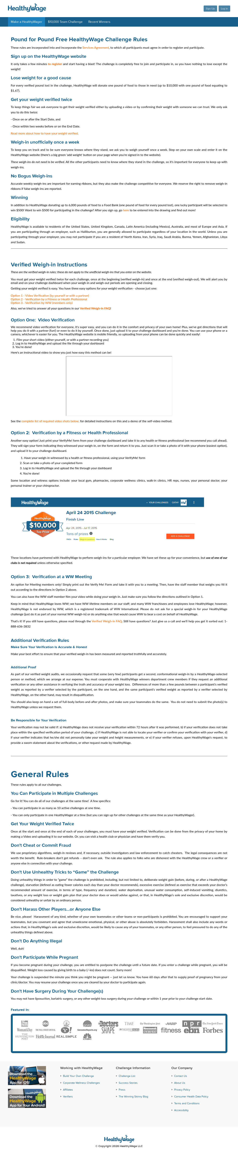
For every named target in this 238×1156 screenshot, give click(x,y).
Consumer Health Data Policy (191, 1096)
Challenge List (127, 1075)
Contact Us (180, 1075)
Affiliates (68, 1089)
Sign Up (209, 8)
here (126, 210)
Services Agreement (95, 47)
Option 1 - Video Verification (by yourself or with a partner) (50, 295)
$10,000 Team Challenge (65, 22)
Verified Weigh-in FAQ (107, 620)
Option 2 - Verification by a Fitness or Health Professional (49, 299)
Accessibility (181, 1109)
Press (122, 1089)
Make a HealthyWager (26, 22)
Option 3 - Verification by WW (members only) (42, 303)
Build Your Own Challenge (78, 1075)
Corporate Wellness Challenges (81, 1082)
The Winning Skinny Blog (133, 1096)
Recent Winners (99, 22)
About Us (179, 1082)
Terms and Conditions (187, 1102)
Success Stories (128, 1082)
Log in (224, 8)
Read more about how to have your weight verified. (45, 133)
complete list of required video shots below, (50, 421)
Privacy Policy (182, 1089)
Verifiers (68, 1096)
